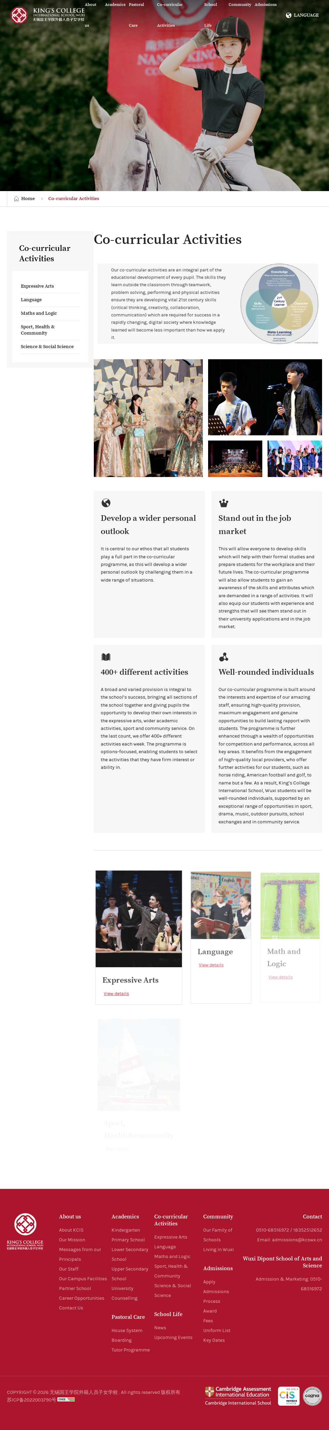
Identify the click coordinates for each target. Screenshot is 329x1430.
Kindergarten (126, 1230)
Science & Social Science (47, 347)
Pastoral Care (128, 1317)
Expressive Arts (37, 286)
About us (70, 1216)
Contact (312, 1216)
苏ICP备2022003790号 (31, 1400)
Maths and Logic (39, 313)
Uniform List (216, 1330)
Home (28, 199)
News (160, 1328)
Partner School (75, 1288)
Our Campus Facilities (83, 1279)
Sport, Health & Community (38, 330)
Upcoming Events (173, 1337)
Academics (125, 1216)
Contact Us (71, 1308)
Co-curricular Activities (73, 199)
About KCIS (71, 1230)
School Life (168, 1314)
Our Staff (69, 1269)
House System (127, 1330)
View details (117, 991)
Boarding (122, 1340)
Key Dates (214, 1340)
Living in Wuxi (218, 1249)
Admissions (218, 1268)
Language (31, 300)
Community (218, 1216)
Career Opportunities (81, 1298)
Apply (209, 1282)
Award (210, 1311)
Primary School (128, 1240)
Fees (208, 1321)
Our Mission (72, 1240)
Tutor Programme (131, 1350)
